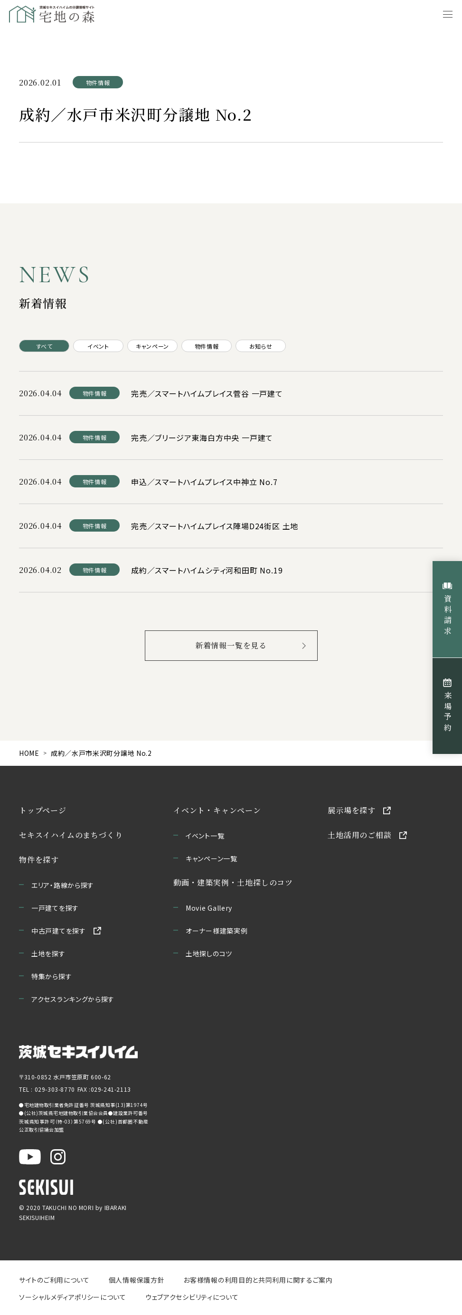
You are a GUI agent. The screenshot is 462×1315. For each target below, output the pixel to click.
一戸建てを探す (55, 908)
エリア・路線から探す (62, 885)
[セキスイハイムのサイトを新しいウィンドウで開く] (46, 1186)
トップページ (42, 810)
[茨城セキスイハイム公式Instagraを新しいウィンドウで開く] (58, 1156)
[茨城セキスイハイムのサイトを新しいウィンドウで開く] (78, 1052)
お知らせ (260, 346)
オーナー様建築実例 (216, 930)
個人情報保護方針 (137, 1280)
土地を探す (48, 953)
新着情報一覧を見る (231, 645)
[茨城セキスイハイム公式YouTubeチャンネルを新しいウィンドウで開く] (30, 1156)
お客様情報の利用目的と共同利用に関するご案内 (257, 1280)
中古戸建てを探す (58, 930)
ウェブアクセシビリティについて (192, 1297)
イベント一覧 (205, 835)
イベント (98, 346)
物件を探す (39, 859)
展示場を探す (352, 810)
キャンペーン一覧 (211, 858)
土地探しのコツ (209, 953)
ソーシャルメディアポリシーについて (72, 1297)
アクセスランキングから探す (72, 999)
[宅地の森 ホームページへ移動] (95, 14)
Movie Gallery (209, 908)
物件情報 (206, 346)
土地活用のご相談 (359, 834)
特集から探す (51, 976)
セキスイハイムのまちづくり (71, 834)
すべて (44, 346)
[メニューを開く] (448, 14)
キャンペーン (152, 346)
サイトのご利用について (54, 1280)
